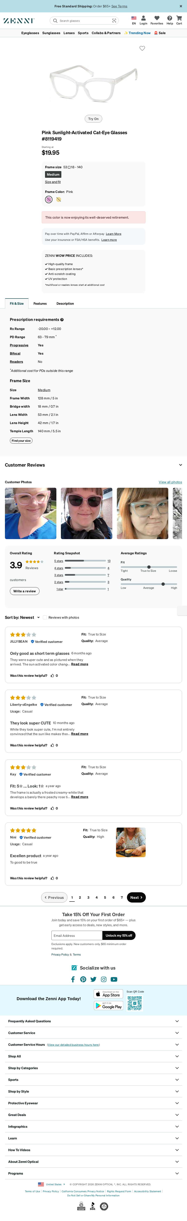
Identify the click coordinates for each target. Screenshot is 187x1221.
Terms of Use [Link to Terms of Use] (32, 1191)
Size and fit (53, 182)
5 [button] (105, 897)
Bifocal (15, 353)
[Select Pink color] (48, 199)
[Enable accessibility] (182, 611)
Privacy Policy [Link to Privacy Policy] (51, 1191)
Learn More (113, 233)
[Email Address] (76, 935)
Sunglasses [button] (51, 33)
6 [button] (114, 897)
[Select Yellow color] (58, 199)
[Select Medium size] (53, 174)
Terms (77, 954)
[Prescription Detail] (61, 319)
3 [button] (88, 897)
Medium (44, 390)
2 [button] (80, 897)
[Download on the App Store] (108, 993)
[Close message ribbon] (180, 6)
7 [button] (122, 897)
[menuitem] (93, 33)
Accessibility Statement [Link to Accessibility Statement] (147, 1191)
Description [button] (65, 303)
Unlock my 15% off (119, 935)
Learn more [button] (109, 239)
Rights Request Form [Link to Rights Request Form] (119, 1191)
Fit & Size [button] (17, 303)
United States (51, 1184)
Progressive (19, 345)
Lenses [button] (69, 33)
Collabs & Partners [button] (106, 33)
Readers (16, 361)
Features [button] (40, 303)
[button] (113, 20)
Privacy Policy (60, 954)
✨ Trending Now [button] (137, 33)
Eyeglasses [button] (30, 33)
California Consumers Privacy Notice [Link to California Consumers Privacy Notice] (83, 1191)
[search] (79, 20)
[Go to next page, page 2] (136, 897)
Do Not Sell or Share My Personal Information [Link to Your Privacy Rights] (93, 1195)
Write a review (24, 591)
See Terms (120, 6)
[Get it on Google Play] (108, 1005)
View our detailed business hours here (73, 1044)
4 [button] (97, 897)
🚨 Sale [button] (160, 33)
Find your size (21, 440)
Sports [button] (83, 33)
